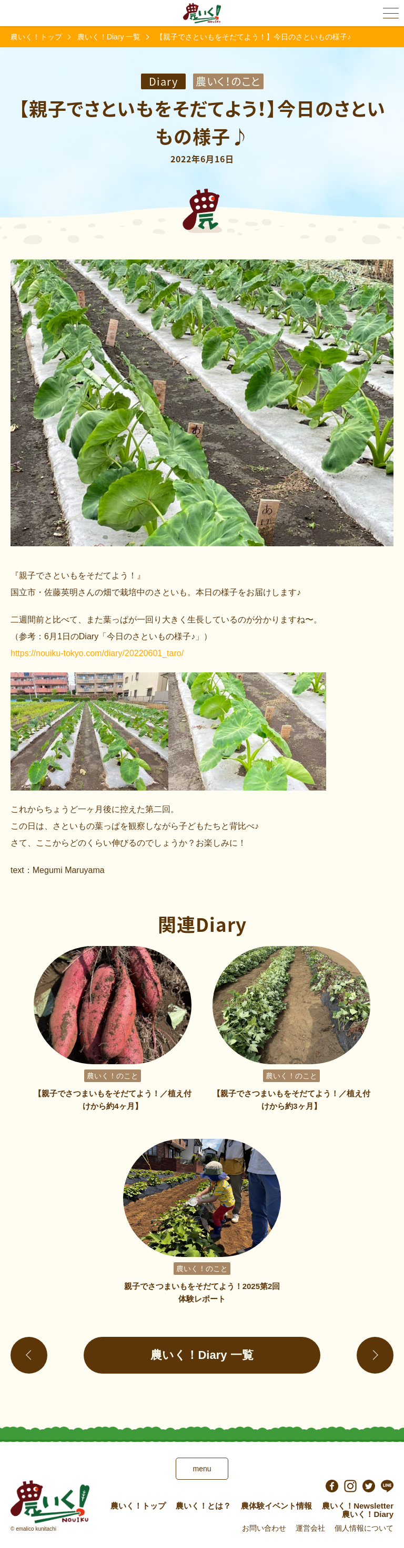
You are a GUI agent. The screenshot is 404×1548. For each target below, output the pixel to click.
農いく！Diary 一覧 (109, 37)
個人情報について (364, 1528)
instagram (350, 1486)
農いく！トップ (36, 37)
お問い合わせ (264, 1528)
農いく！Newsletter (357, 1505)
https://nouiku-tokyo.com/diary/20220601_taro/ (97, 653)
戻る (29, 1355)
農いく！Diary (367, 1514)
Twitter (368, 1486)
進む (375, 1355)
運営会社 (310, 1528)
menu (202, 1468)
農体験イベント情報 (276, 1505)
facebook (332, 1486)
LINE (387, 1486)
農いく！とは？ (203, 1505)
